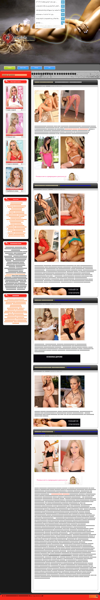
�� (36, 595)
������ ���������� (16, 230)
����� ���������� (16, 228)
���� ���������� (16, 225)
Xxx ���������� (16, 231)
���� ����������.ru (16, 207)
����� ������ (16, 224)
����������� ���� (16, 236)
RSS (49, 67)
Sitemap (36, 67)
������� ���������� (16, 206)
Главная (10, 67)
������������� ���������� (49, 367)
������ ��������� (15, 299)
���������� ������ (60, 494)
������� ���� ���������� (76, 129)
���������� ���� (16, 216)
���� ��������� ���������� (75, 185)
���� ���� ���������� (16, 219)
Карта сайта (23, 67)
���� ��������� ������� (15, 300)
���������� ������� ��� (15, 318)
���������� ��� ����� (16, 215)
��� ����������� (16, 213)
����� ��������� (16, 212)
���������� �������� (78, 367)
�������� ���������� (16, 227)
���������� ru (16, 218)
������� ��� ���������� (68, 300)
